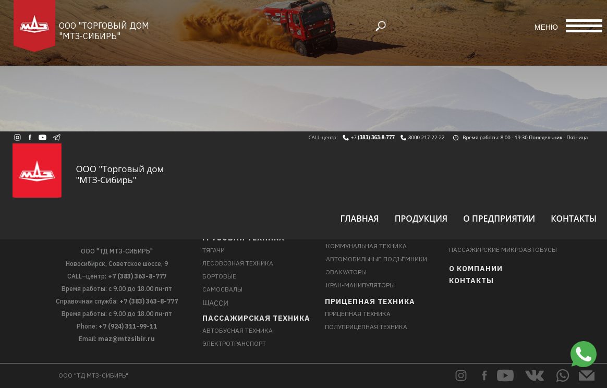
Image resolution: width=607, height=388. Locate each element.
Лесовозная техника (237, 263)
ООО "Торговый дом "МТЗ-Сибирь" (104, 30)
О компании (476, 268)
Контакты (574, 218)
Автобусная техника (237, 330)
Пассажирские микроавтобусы (503, 249)
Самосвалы (222, 289)
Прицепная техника (370, 301)
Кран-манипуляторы (360, 285)
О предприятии (499, 218)
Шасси (215, 303)
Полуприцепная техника (366, 327)
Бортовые (219, 276)
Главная (359, 218)
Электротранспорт (234, 343)
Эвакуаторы (346, 272)
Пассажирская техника (256, 318)
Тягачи (213, 250)
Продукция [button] (421, 218)
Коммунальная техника (366, 246)
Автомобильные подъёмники (376, 259)
